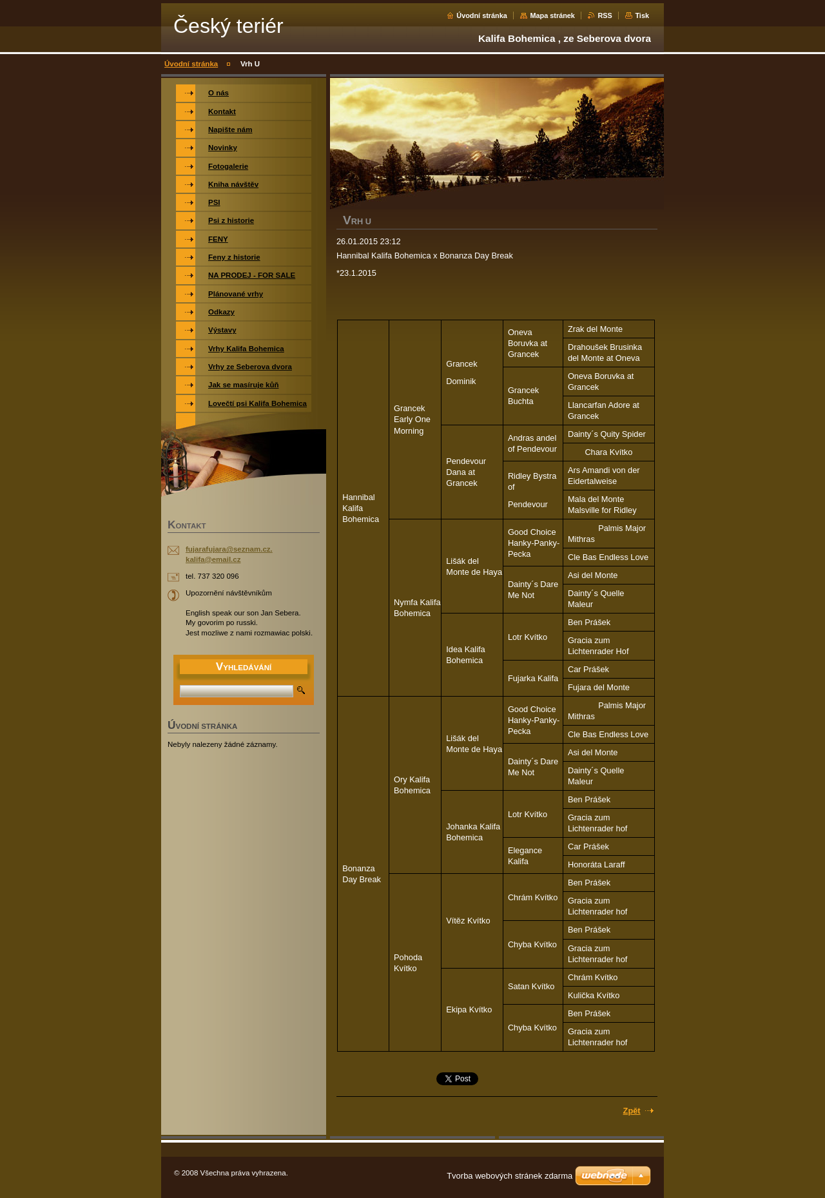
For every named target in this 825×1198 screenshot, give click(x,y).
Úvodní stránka (481, 15)
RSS (604, 15)
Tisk (642, 15)
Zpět (632, 1111)
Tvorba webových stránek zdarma (509, 1176)
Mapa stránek (552, 15)
